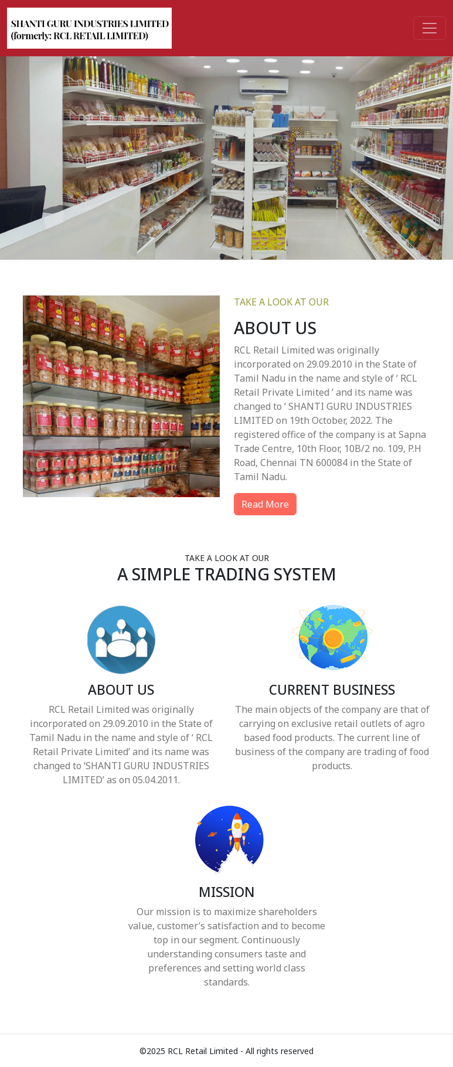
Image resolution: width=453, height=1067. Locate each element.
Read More (265, 504)
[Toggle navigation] (429, 28)
